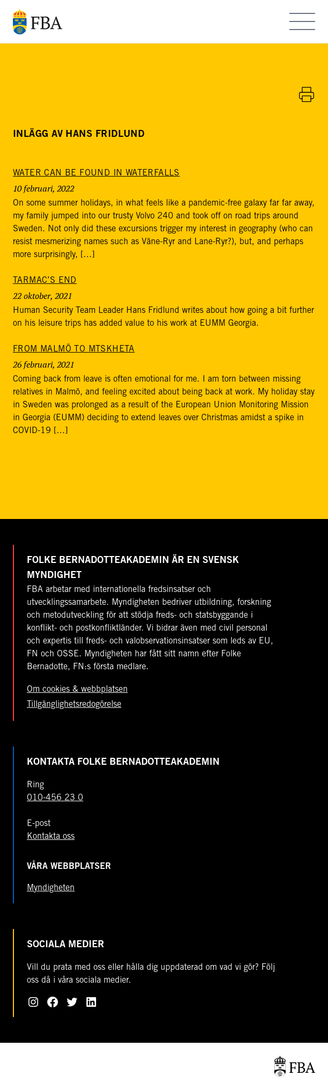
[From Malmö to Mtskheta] (74, 349)
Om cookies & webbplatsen (77, 689)
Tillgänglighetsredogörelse (74, 704)
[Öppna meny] (302, 21)
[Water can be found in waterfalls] (96, 173)
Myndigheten (51, 888)
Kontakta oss (51, 836)
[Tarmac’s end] (45, 280)
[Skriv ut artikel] (306, 94)
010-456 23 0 (55, 798)
